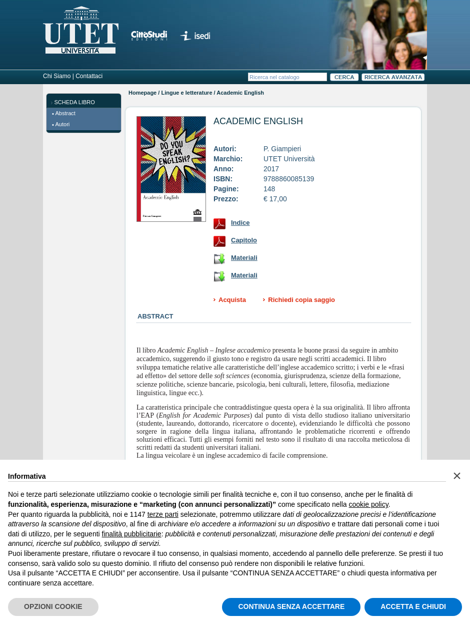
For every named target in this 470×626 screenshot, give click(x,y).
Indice (240, 222)
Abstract (66, 113)
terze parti (163, 514)
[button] (457, 476)
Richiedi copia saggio (301, 299)
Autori (63, 124)
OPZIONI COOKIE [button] (53, 606)
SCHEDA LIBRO (74, 102)
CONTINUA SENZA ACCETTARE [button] (291, 606)
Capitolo (244, 240)
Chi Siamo (56, 76)
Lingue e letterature (186, 93)
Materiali (244, 257)
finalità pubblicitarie (132, 534)
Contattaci (89, 76)
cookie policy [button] (368, 504)
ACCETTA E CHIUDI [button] (413, 606)
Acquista (232, 299)
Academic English (258, 121)
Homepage (142, 93)
